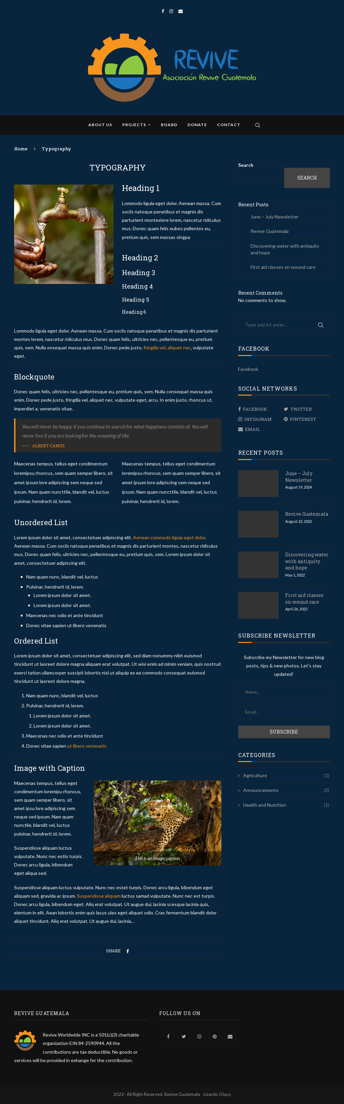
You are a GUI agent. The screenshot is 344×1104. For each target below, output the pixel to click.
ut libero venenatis (86, 746)
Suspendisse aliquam (99, 896)
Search (245, 165)
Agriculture (286, 775)
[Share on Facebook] (127, 951)
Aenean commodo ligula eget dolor (169, 537)
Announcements (286, 790)
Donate (197, 124)
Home (21, 149)
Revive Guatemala (270, 231)
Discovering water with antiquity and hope (307, 561)
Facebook (248, 369)
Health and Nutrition (286, 805)
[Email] (180, 11)
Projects (134, 124)
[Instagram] (171, 11)
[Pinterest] (305, 419)
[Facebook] (163, 11)
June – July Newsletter (275, 216)
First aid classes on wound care (283, 267)
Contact (229, 124)
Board (169, 124)
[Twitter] (305, 409)
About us (100, 124)
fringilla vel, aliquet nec (166, 347)
